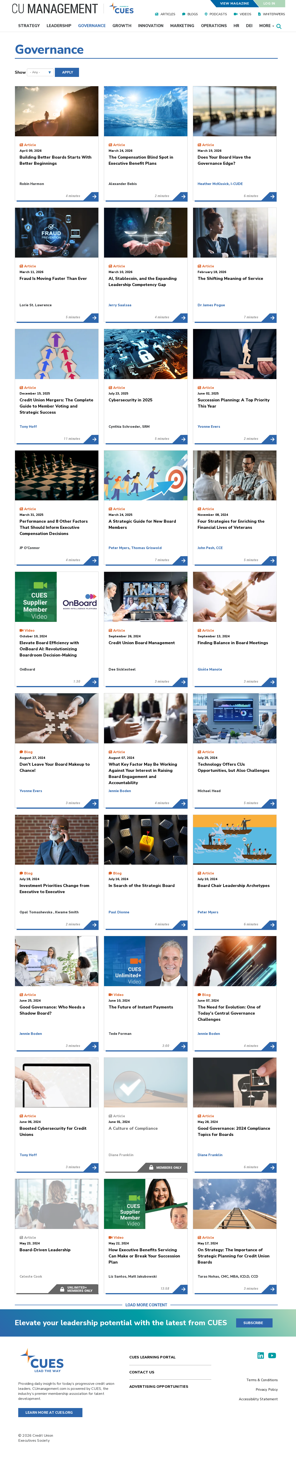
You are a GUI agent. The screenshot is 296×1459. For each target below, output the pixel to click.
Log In (269, 3)
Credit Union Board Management (180, 682)
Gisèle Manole (210, 669)
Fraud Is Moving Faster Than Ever (91, 317)
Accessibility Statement (258, 1399)
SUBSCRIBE (253, 1323)
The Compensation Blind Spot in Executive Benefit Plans (180, 196)
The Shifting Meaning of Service (269, 317)
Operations (214, 25)
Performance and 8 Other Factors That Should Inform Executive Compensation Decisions (91, 560)
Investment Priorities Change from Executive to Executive (91, 924)
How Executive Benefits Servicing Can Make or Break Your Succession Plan (180, 1289)
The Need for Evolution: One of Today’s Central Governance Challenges (269, 1046)
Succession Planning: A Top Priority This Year (269, 439)
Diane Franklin (121, 1155)
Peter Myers (119, 548)
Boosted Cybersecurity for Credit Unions (91, 1167)
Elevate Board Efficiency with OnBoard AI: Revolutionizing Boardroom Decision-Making (91, 682)
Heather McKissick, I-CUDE (220, 184)
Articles (168, 14)
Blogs (193, 14)
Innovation (150, 25)
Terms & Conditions (262, 1380)
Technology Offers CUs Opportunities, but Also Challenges (269, 803)
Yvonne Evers (209, 426)
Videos (245, 14)
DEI (249, 25)
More (266, 25)
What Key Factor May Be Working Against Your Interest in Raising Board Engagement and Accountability (180, 803)
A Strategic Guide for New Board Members (180, 560)
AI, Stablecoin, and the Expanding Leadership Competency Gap (180, 317)
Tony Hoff (28, 426)
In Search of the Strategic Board (180, 924)
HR (236, 25)
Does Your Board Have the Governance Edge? (269, 196)
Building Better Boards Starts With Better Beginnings (91, 196)
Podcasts (218, 14)
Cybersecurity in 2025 (180, 439)
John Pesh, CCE (210, 548)
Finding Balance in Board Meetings (269, 682)
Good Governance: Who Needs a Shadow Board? (91, 1046)
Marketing (182, 25)
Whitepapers (274, 14)
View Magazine (234, 3)
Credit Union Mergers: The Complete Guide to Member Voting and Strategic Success (91, 439)
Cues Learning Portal (152, 1357)
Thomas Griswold (146, 548)
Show (20, 72)
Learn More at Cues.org (49, 1412)
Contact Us (142, 1372)
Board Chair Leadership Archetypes (269, 924)
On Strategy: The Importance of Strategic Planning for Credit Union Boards (269, 1289)
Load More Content (146, 1304)
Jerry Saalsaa (120, 305)
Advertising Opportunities (158, 1386)
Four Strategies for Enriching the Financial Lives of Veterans (269, 560)
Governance (92, 25)
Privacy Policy (267, 1389)
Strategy (29, 25)
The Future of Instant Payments (180, 1046)
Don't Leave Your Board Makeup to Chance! (91, 803)
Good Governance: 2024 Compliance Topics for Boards (269, 1167)
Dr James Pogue (211, 305)
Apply (67, 72)
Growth (121, 25)
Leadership (59, 25)
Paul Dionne (119, 912)
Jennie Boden (120, 791)
